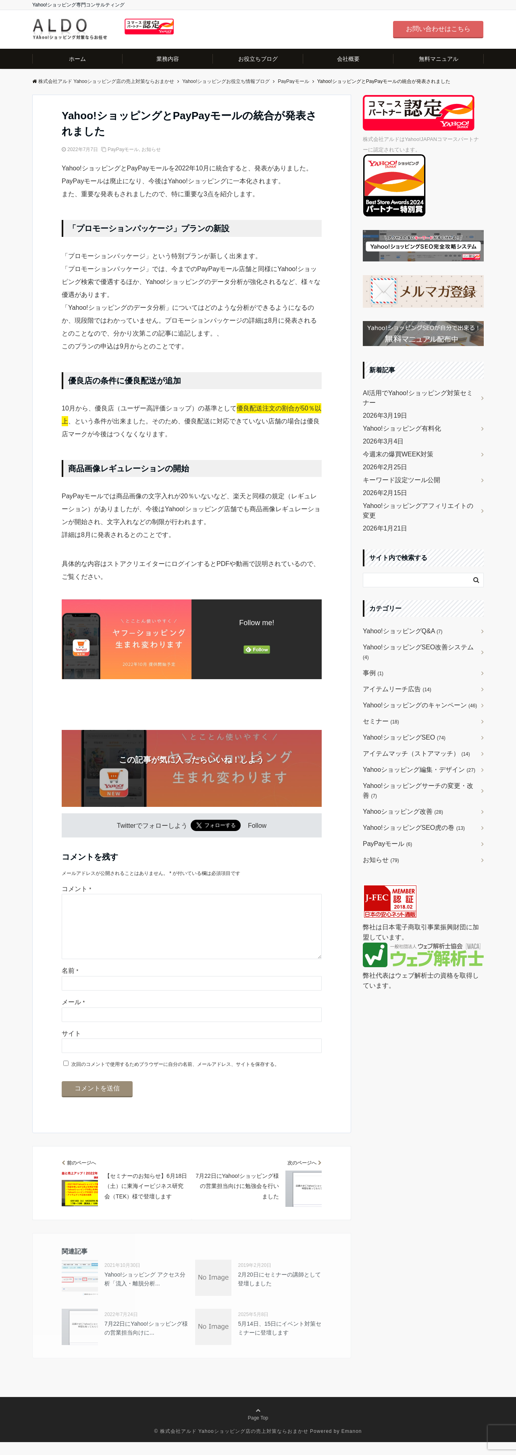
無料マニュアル (438, 59)
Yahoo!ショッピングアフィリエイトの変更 (418, 510)
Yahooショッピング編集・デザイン (419, 769)
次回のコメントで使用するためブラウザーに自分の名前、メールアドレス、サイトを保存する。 (175, 1077)
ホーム (77, 59)
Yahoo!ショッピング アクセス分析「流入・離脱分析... (144, 1292)
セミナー (381, 721)
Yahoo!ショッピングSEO (404, 737)
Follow (257, 825)
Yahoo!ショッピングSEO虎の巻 (414, 827)
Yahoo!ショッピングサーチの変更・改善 (418, 790)
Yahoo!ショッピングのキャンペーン (420, 705)
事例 (373, 672)
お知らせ (151, 149)
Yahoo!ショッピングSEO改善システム (418, 652)
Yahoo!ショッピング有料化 (402, 428)
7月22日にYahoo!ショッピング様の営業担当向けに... (146, 1341)
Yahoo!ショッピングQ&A (403, 631)
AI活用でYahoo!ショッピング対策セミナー (418, 398)
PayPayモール (123, 149)
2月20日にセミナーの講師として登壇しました (279, 1292)
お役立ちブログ (258, 59)
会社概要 (348, 59)
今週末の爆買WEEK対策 (398, 454)
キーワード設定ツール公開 (401, 480)
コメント (76, 888)
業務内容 (167, 59)
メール (73, 1014)
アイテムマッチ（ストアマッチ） (416, 753)
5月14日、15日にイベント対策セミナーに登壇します (279, 1341)
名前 (70, 983)
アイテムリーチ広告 (397, 689)
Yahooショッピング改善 (403, 811)
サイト (71, 1046)
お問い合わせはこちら (438, 28)
